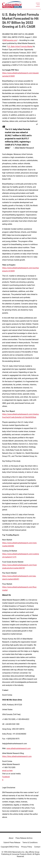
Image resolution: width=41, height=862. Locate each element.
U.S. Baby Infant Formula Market (20, 46)
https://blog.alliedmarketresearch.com (17, 756)
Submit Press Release (11, 842)
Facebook (6, 777)
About (11, 838)
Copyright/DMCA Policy (10, 847)
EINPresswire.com (10, 40)
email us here (7, 770)
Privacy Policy (26, 847)
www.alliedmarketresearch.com (18, 748)
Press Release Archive (24, 838)
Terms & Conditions (30, 842)
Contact (37, 847)
